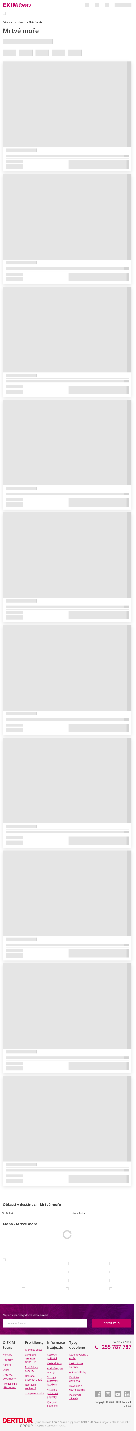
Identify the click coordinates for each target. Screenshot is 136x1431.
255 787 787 (115, 1346)
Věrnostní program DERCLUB (30, 1358)
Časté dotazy (54, 1363)
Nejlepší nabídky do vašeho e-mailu (26, 1315)
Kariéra (7, 1364)
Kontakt (7, 1354)
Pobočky (8, 1359)
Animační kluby (77, 1372)
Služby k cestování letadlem (52, 1380)
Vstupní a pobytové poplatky (52, 1393)
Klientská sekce (33, 1349)
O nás (6, 1369)
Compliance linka (34, 1393)
